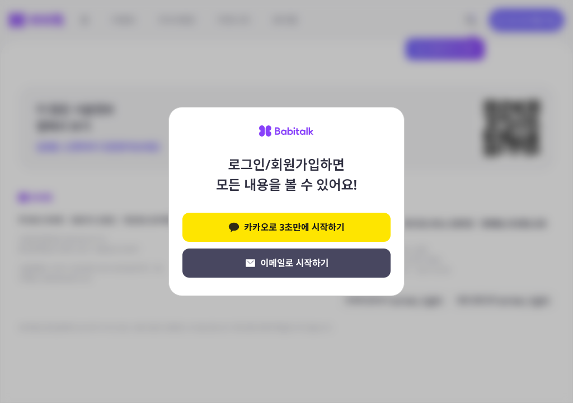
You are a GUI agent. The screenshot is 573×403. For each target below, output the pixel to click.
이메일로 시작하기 (287, 263)
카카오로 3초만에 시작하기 (286, 227)
